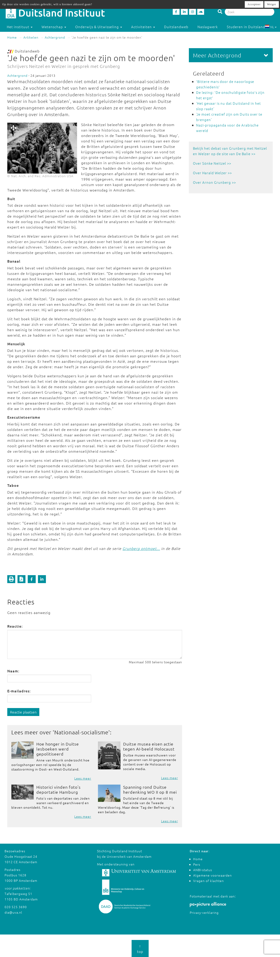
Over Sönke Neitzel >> (212, 163)
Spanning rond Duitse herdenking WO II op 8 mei (150, 789)
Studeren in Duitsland (248, 26)
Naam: (13, 670)
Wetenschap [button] (54, 26)
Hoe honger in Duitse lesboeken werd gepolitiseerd (57, 748)
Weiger (271, 4)
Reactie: (15, 626)
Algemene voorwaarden (212, 875)
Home (12, 37)
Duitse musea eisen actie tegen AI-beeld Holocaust (149, 746)
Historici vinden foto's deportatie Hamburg (58, 789)
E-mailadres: (19, 690)
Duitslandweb (176, 26)
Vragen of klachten (208, 880)
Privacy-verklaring (204, 912)
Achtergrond (55, 37)
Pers (196, 864)
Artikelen (30, 37)
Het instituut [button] (19, 26)
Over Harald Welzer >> (212, 172)
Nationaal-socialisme (81, 732)
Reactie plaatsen (23, 711)
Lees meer (82, 778)
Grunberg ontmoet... (141, 548)
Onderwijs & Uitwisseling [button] (98, 26)
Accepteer (254, 4)
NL (271, 27)
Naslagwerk (208, 26)
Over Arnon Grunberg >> (214, 182)
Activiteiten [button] (143, 26)
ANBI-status (202, 870)
